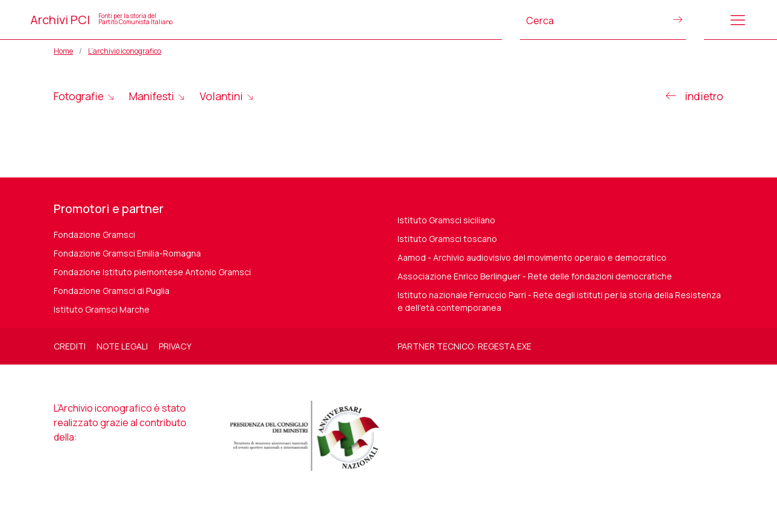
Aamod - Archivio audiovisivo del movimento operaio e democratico (532, 257)
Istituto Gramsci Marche (102, 309)
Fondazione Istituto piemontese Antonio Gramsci (152, 272)
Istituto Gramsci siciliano (446, 220)
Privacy (175, 346)
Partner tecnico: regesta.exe (464, 346)
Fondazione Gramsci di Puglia (112, 290)
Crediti (70, 346)
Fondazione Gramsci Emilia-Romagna (127, 253)
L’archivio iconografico (124, 51)
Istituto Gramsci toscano (447, 238)
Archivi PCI (101, 19)
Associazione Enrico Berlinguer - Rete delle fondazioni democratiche (535, 276)
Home (63, 51)
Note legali (122, 346)
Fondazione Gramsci (94, 234)
